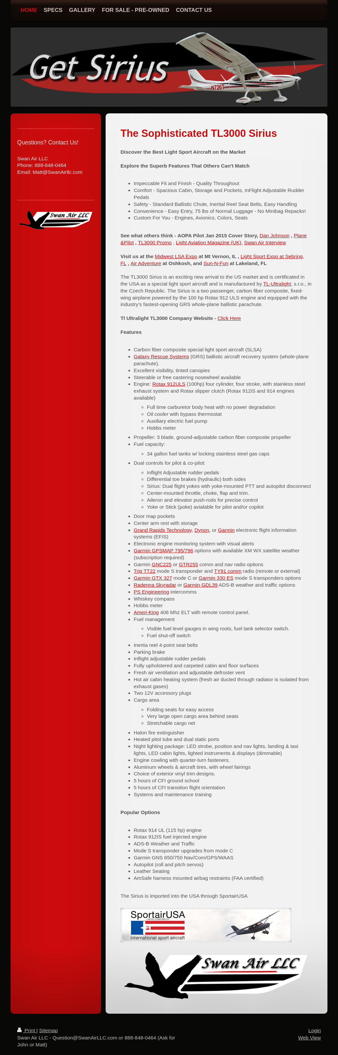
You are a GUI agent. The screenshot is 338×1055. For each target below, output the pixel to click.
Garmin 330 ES (216, 578)
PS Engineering (151, 592)
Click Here (229, 318)
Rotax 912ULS (168, 384)
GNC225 (162, 564)
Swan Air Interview (265, 242)
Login (314, 1030)
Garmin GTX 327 (153, 578)
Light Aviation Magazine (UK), (209, 242)
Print (26, 1030)
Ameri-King (146, 612)
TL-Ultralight (277, 284)
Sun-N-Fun (215, 263)
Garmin (226, 530)
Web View (309, 1037)
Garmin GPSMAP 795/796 (163, 550)
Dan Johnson (274, 235)
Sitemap (48, 1030)
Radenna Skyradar (155, 585)
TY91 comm (228, 571)
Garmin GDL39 (201, 585)
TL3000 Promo (155, 242)
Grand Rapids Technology (163, 530)
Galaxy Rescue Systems (161, 356)
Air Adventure (146, 263)
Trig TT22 (144, 571)
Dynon (201, 530)
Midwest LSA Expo (176, 256)
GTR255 (188, 564)
